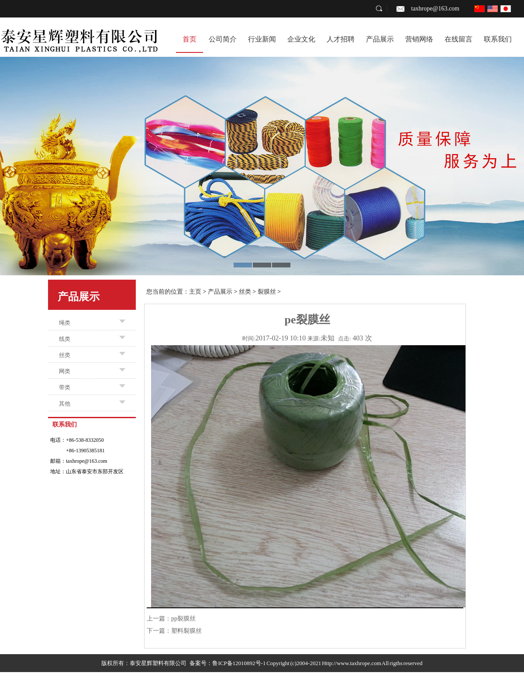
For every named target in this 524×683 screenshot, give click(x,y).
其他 (64, 403)
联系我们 (498, 39)
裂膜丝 (267, 291)
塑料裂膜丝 (186, 631)
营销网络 (419, 39)
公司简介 (223, 39)
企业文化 (301, 39)
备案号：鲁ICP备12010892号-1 (227, 663)
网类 (64, 371)
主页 (195, 291)
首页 (189, 39)
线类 (64, 339)
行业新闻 (262, 39)
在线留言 (458, 39)
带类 (64, 387)
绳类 (64, 322)
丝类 (64, 355)
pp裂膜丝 (183, 618)
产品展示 (380, 39)
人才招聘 (341, 39)
